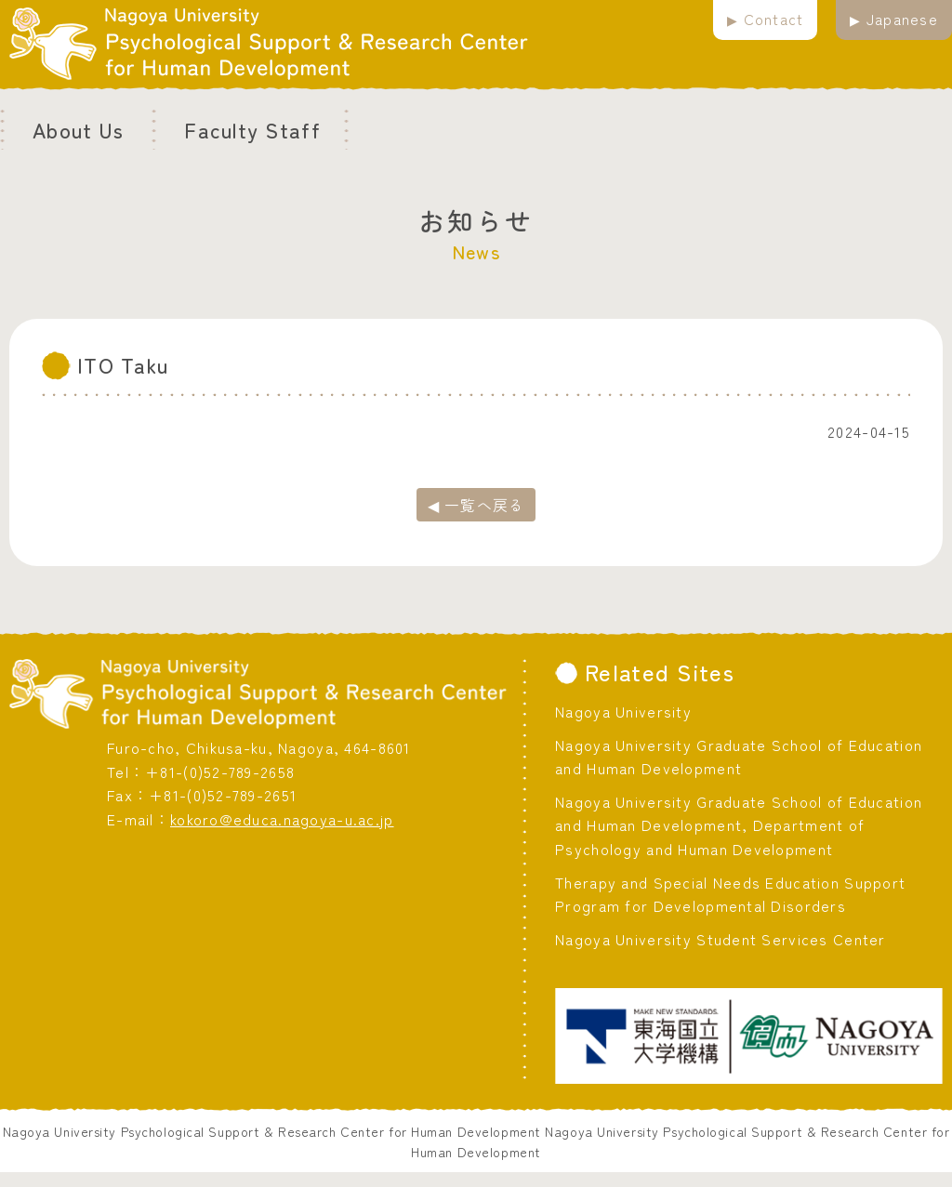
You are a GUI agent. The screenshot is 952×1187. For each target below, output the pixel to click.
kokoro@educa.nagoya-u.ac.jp (282, 819)
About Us (78, 129)
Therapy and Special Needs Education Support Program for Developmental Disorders (730, 894)
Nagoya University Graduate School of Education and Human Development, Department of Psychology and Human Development (738, 825)
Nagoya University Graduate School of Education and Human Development (738, 756)
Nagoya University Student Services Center (720, 939)
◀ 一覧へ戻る (476, 505)
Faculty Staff (252, 129)
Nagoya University (623, 711)
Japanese (902, 18)
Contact (774, 18)
